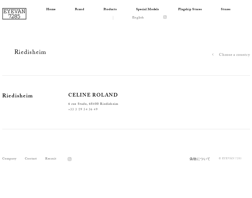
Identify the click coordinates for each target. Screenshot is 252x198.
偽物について (199, 159)
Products (110, 9)
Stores (225, 9)
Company (9, 159)
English (138, 18)
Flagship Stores (190, 9)
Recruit (50, 159)
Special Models (147, 9)
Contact (31, 159)
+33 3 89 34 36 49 (83, 109)
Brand (79, 9)
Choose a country (229, 55)
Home (51, 9)
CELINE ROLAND (93, 96)
